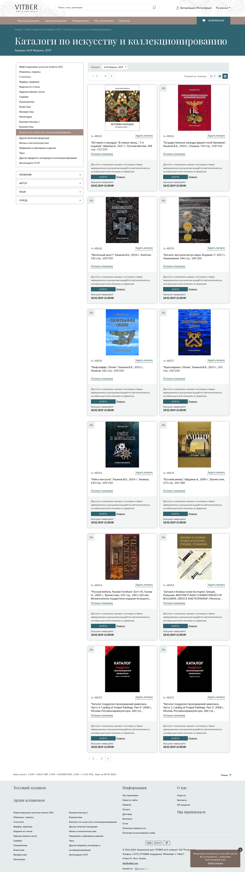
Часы (22, 152)
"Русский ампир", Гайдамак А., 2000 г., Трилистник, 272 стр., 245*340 (194, 481)
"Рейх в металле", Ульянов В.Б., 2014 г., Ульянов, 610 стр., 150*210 (120, 481)
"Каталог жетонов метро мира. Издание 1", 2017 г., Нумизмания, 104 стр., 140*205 (194, 256)
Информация (80, 20)
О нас (125, 823)
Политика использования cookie (138, 832)
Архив (28, 29)
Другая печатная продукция (34, 137)
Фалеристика (26, 111)
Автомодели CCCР (29, 162)
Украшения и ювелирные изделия (37, 147)
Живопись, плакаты (30, 71)
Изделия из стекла (29, 86)
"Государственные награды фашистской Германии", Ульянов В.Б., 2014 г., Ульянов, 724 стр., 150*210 (194, 144)
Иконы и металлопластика (34, 142)
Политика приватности (134, 828)
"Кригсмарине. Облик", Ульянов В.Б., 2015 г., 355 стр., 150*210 (193, 368)
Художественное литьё (32, 91)
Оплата (126, 809)
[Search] (154, 7)
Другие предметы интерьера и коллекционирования (48, 157)
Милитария (25, 116)
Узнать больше (215, 863)
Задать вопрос (144, 135)
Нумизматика (26, 101)
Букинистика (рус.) (29, 121)
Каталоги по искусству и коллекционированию (45, 132)
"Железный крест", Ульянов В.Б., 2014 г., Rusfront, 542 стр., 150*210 (121, 256)
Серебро (24, 96)
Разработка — (134, 868)
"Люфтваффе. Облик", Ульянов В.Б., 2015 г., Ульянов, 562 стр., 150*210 (117, 368)
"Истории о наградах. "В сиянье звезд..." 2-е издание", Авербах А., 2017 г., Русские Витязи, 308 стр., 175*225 (121, 146)
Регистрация (204, 8)
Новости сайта (130, 800)
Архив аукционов (56, 20)
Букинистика (26, 126)
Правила (124, 20)
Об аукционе (183, 804)
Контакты (127, 818)
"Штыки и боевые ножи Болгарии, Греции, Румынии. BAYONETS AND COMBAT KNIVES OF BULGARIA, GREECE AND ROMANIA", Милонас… (192, 595)
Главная (18, 29)
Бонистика (25, 106)
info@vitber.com (130, 863)
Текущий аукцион (28, 20)
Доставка (127, 814)
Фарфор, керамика (29, 81)
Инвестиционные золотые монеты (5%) (40, 66)
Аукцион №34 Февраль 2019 (47, 29)
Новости (181, 795)
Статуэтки (25, 76)
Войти (103, 177)
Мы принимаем (104, 20)
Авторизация (185, 8)
